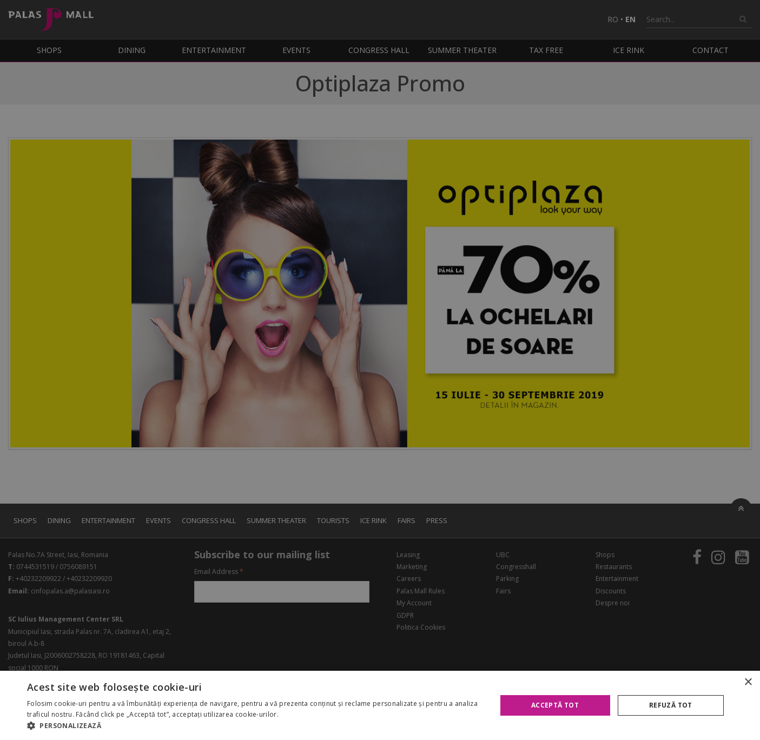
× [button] (748, 682)
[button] (255, 726)
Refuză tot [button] (670, 705)
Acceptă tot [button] (555, 705)
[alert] (380, 370)
